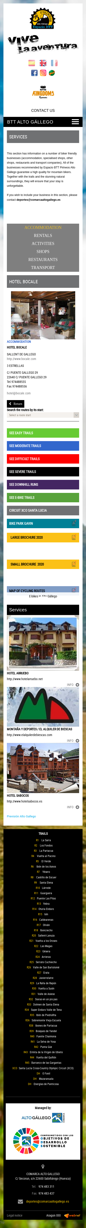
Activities (43, 243)
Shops (42, 251)
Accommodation (42, 227)
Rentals (43, 235)
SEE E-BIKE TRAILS (21, 497)
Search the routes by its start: (25, 410)
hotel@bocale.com (19, 393)
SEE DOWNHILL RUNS (23, 484)
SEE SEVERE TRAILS (22, 471)
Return (15, 404)
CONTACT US (43, 111)
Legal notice (14, 1215)
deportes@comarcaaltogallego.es (47, 1201)
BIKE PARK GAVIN (43, 523)
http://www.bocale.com (21, 359)
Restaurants (43, 259)
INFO (73, 684)
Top (2, 1222)
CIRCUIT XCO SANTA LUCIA (28, 510)
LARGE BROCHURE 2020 (43, 537)
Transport (43, 267)
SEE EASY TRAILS (21, 433)
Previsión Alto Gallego (21, 816)
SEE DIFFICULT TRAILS (24, 458)
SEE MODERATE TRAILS (25, 445)
